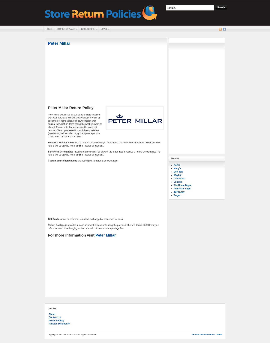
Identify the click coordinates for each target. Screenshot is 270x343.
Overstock (179, 178)
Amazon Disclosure (59, 323)
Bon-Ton (178, 171)
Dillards (178, 182)
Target (177, 195)
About (52, 314)
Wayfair (178, 175)
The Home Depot (182, 185)
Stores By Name (65, 29)
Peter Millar (59, 43)
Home (49, 29)
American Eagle (182, 188)
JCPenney (179, 192)
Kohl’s (177, 165)
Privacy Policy (56, 320)
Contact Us (55, 317)
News (103, 29)
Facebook (224, 29)
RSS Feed (220, 29)
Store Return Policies (101, 12)
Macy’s (177, 168)
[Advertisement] (106, 76)
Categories (88, 29)
